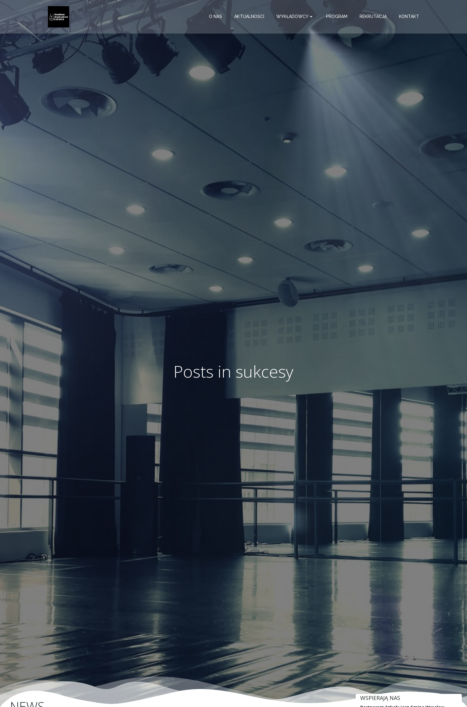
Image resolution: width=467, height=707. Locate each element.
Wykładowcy (297, 16)
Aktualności (252, 16)
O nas (218, 16)
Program (339, 16)
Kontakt (411, 16)
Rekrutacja (375, 16)
